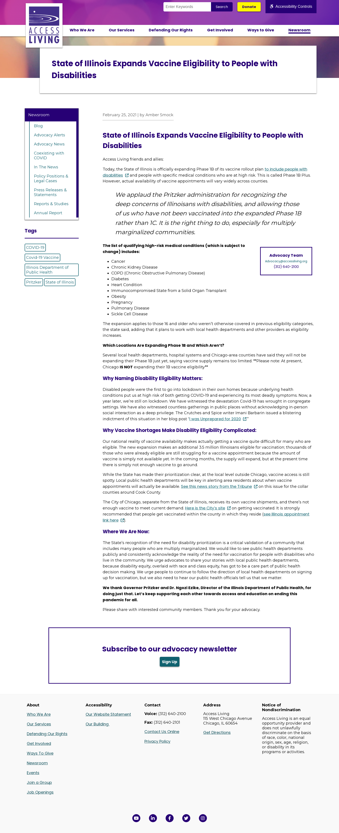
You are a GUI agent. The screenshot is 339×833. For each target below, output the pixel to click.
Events (33, 772)
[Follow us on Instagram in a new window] (203, 818)
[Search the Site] (187, 6)
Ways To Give (40, 753)
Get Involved (220, 30)
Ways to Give (260, 30)
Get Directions (217, 732)
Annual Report (48, 213)
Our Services (121, 30)
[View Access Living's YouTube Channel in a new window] (136, 818)
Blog (38, 126)
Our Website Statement (108, 714)
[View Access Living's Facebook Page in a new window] (170, 818)
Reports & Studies (51, 203)
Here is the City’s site (205, 508)
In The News (46, 167)
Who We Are (82, 30)
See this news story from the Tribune (216, 486)
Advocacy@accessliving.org (286, 261)
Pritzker (34, 282)
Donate (249, 6)
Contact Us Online (161, 731)
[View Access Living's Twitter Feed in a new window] (186, 818)
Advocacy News (49, 144)
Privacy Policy (157, 741)
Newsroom (299, 30)
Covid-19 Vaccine (42, 257)
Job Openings (40, 792)
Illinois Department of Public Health (47, 270)
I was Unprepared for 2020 (215, 419)
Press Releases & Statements (50, 192)
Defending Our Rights (171, 30)
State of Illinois (60, 282)
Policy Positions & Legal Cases (51, 178)
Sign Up (169, 661)
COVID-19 (35, 247)
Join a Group (39, 782)
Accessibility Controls (291, 6)
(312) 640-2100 (286, 266)
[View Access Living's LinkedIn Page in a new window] (153, 818)
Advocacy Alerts (49, 135)
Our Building (98, 724)
